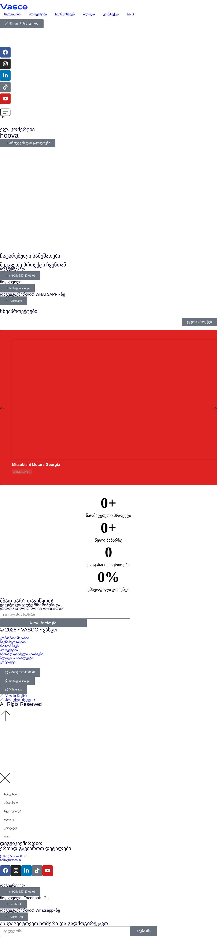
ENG (130, 14)
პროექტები (38, 14)
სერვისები (12, 14)
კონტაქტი (111, 14)
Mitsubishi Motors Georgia (36, 464)
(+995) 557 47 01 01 (14, 856)
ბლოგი (89, 14)
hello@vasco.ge (11, 860)
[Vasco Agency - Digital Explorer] (13, 7)
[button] (2, 408)
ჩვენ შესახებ (65, 14)
